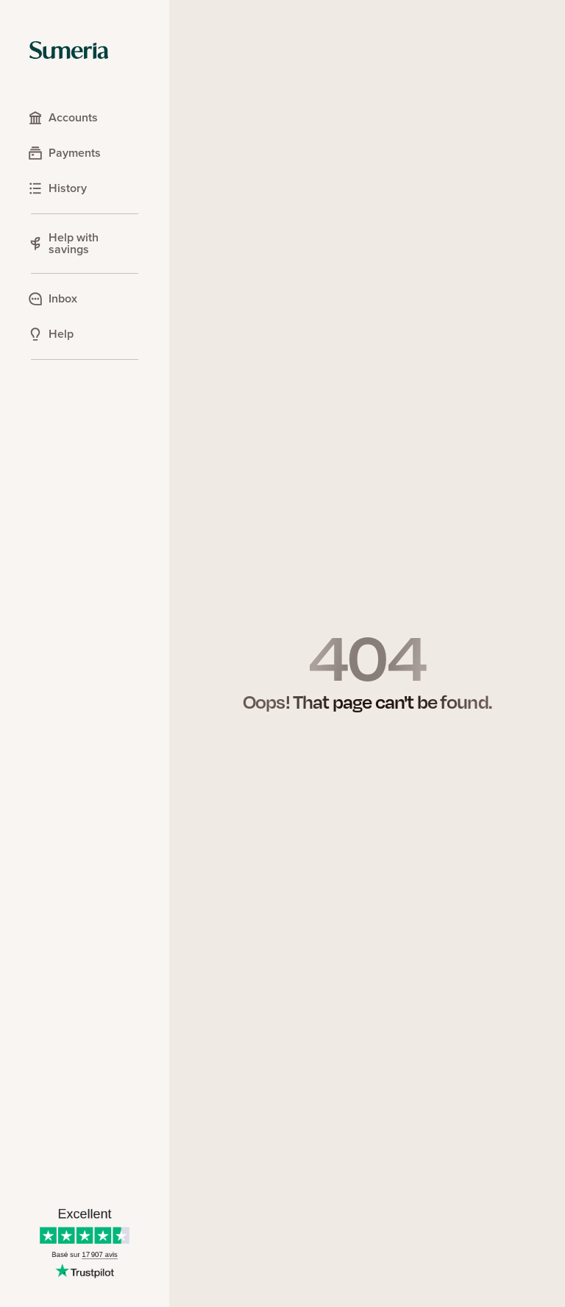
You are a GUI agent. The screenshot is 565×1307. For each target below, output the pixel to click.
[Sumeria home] (69, 50)
